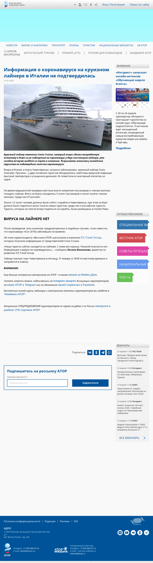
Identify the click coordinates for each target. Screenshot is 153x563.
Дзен (77, 4)
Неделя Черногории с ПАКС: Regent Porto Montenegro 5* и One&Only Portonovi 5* (132, 421)
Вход (107, 4)
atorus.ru (144, 557)
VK (87, 4)
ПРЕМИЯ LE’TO (62, 53)
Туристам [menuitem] (89, 45)
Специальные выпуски (130, 221)
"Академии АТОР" (13, 291)
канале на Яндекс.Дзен (80, 274)
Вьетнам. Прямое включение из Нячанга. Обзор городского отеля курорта (132, 355)
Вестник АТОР (125, 235)
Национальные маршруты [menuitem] (116, 45)
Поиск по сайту (140, 4)
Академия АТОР (120, 53)
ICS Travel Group (90, 237)
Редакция (45, 515)
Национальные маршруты (132, 261)
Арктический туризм (35, 53)
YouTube (82, 4)
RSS (69, 515)
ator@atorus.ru (27, 545)
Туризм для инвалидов (90, 53)
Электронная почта (16, 372)
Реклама (58, 515)
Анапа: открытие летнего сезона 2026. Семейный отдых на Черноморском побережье (132, 405)
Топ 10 (121, 274)
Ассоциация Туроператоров (16, 4)
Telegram (98, 4)
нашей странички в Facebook (67, 282)
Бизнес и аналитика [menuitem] (34, 45)
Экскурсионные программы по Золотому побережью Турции (131, 372)
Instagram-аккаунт (63, 279)
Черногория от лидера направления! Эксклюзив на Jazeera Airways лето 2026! (131, 388)
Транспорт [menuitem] (58, 45)
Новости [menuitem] (11, 45)
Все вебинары (128, 432)
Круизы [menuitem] (74, 45)
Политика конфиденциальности (20, 515)
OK (93, 4)
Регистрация (119, 4)
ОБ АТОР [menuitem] (142, 45)
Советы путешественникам (133, 248)
